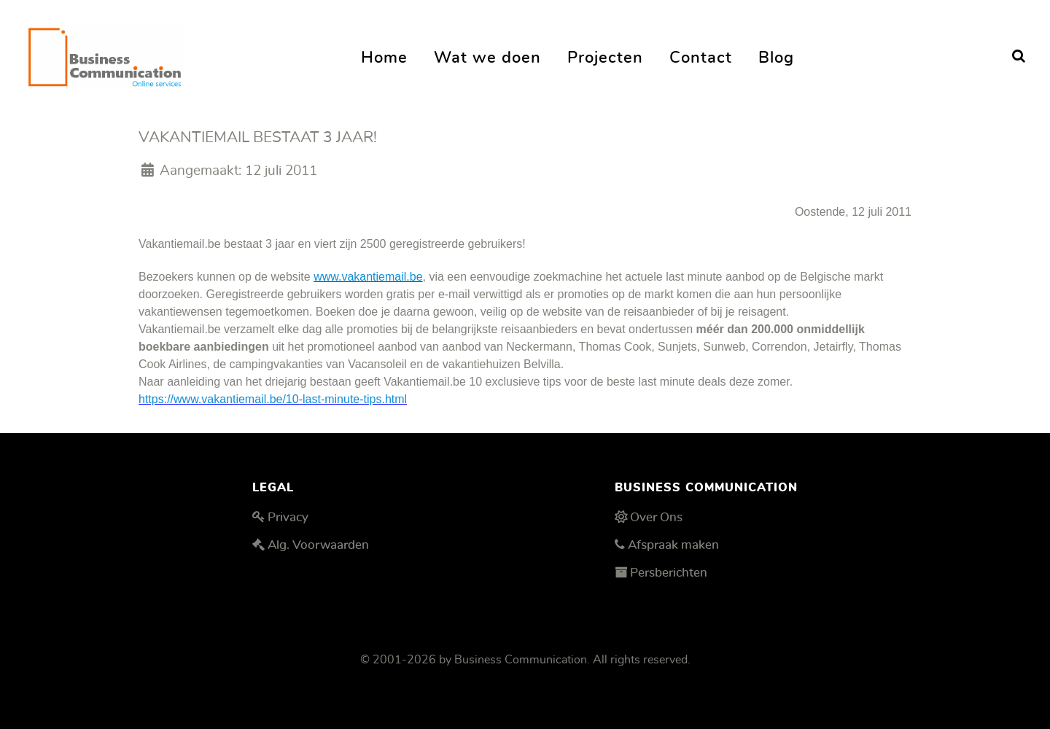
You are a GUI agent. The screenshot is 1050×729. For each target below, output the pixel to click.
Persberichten (668, 572)
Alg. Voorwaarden (318, 545)
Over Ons (656, 517)
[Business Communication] (105, 52)
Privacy (288, 517)
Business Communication (520, 660)
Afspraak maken (673, 545)
